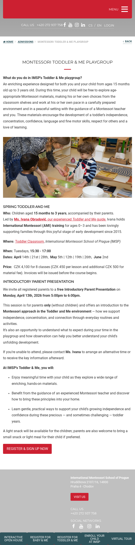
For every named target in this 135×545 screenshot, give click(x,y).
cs (90, 25)
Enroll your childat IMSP (94, 538)
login (109, 25)
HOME (8, 41)
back (127, 41)
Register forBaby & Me (40, 538)
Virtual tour (121, 538)
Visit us (79, 497)
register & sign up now (27, 449)
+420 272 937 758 (50, 25)
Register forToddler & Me (67, 538)
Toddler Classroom (29, 241)
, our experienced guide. (60, 219)
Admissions (25, 41)
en (99, 25)
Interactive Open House (13, 538)
